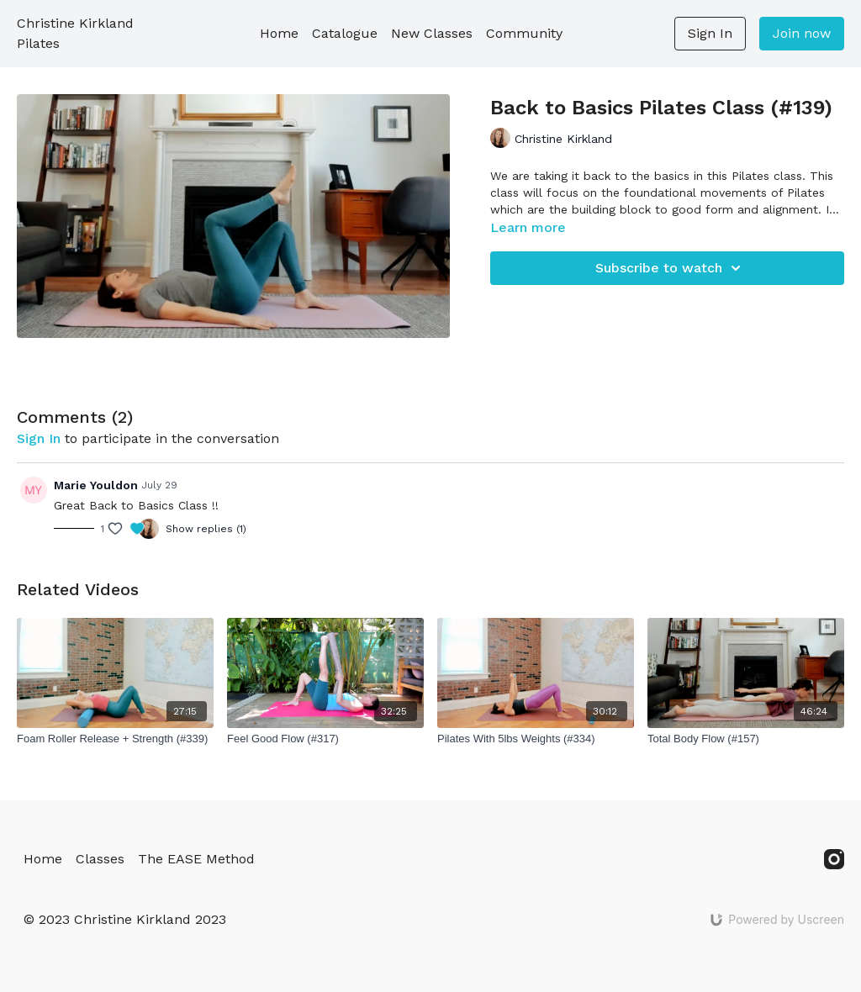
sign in (39, 438)
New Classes (432, 33)
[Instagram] (834, 859)
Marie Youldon (96, 485)
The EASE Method (196, 859)
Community (524, 33)
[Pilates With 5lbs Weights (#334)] (535, 739)
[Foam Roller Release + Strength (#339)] (115, 739)
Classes (100, 859)
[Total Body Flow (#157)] (745, 739)
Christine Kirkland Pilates (75, 33)
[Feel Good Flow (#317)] (325, 739)
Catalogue (345, 33)
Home (279, 33)
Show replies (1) (206, 529)
